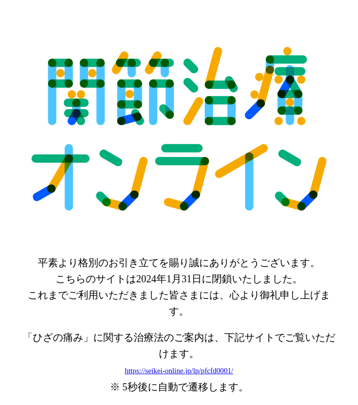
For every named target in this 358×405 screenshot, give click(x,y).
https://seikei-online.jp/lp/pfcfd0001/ (179, 371)
